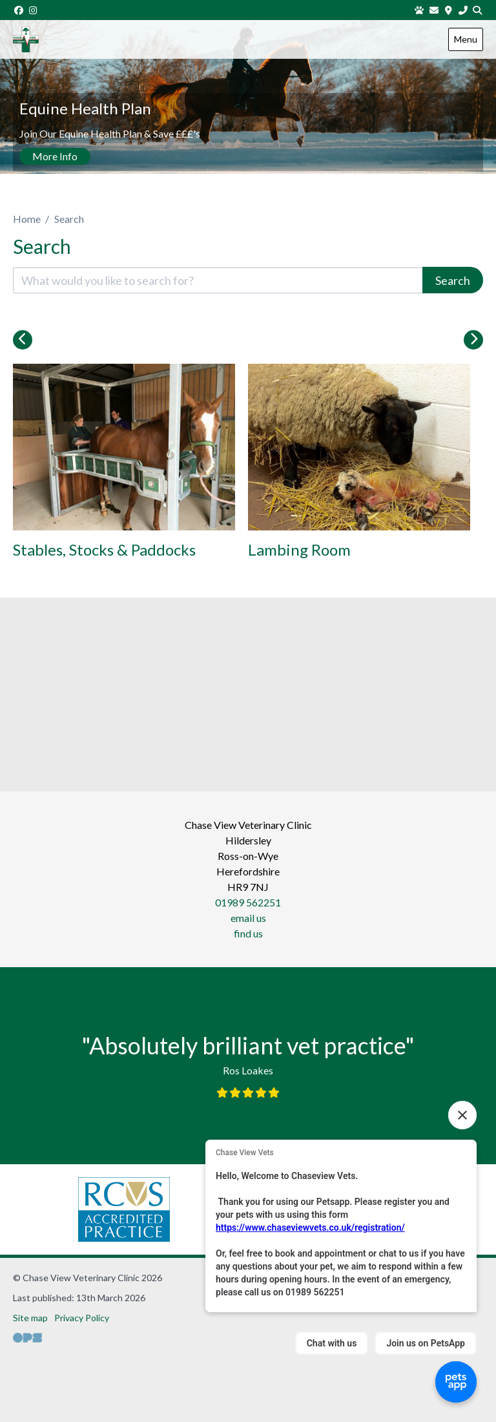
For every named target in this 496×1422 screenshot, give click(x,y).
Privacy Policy (81, 1317)
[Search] (478, 10)
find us (248, 933)
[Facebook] (19, 10)
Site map (30, 1317)
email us (248, 918)
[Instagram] (33, 10)
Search (452, 280)
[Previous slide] (22, 340)
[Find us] (449, 10)
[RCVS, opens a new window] (124, 1209)
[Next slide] (473, 340)
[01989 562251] (463, 10)
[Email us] (434, 10)
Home (27, 219)
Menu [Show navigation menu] (465, 39)
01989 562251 (248, 902)
